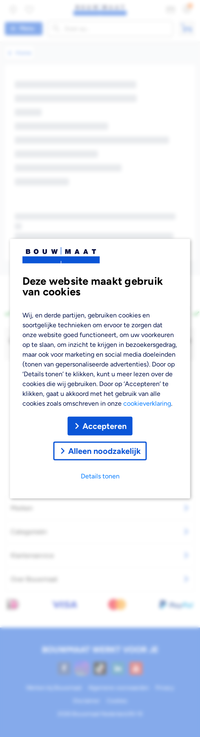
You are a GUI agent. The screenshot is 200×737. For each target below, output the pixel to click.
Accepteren (100, 426)
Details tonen (100, 476)
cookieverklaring (147, 403)
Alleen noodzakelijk (100, 451)
